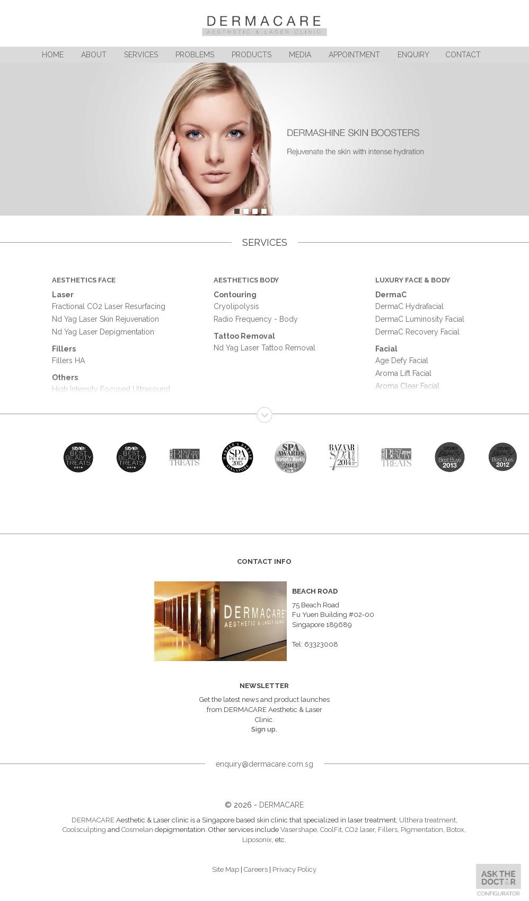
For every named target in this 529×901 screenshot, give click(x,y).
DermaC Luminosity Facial (419, 319)
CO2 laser (360, 830)
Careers (256, 869)
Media (300, 54)
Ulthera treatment (427, 820)
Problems (194, 54)
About (94, 54)
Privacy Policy (294, 869)
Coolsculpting (84, 830)
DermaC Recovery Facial (417, 332)
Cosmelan (137, 830)
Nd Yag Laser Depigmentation (103, 332)
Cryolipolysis (236, 306)
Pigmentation (422, 830)
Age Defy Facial (401, 360)
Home (53, 54)
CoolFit (331, 830)
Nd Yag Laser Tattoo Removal (264, 348)
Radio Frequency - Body (256, 319)
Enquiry (413, 54)
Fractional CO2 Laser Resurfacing (108, 306)
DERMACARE (281, 805)
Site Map (225, 869)
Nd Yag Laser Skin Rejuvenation (105, 319)
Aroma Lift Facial (403, 373)
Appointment (354, 54)
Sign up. (264, 729)
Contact (463, 54)
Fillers (388, 830)
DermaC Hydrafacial (409, 306)
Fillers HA (68, 360)
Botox (455, 830)
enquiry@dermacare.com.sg (264, 764)
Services (141, 54)
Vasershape (298, 830)
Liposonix (257, 840)
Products (251, 54)
